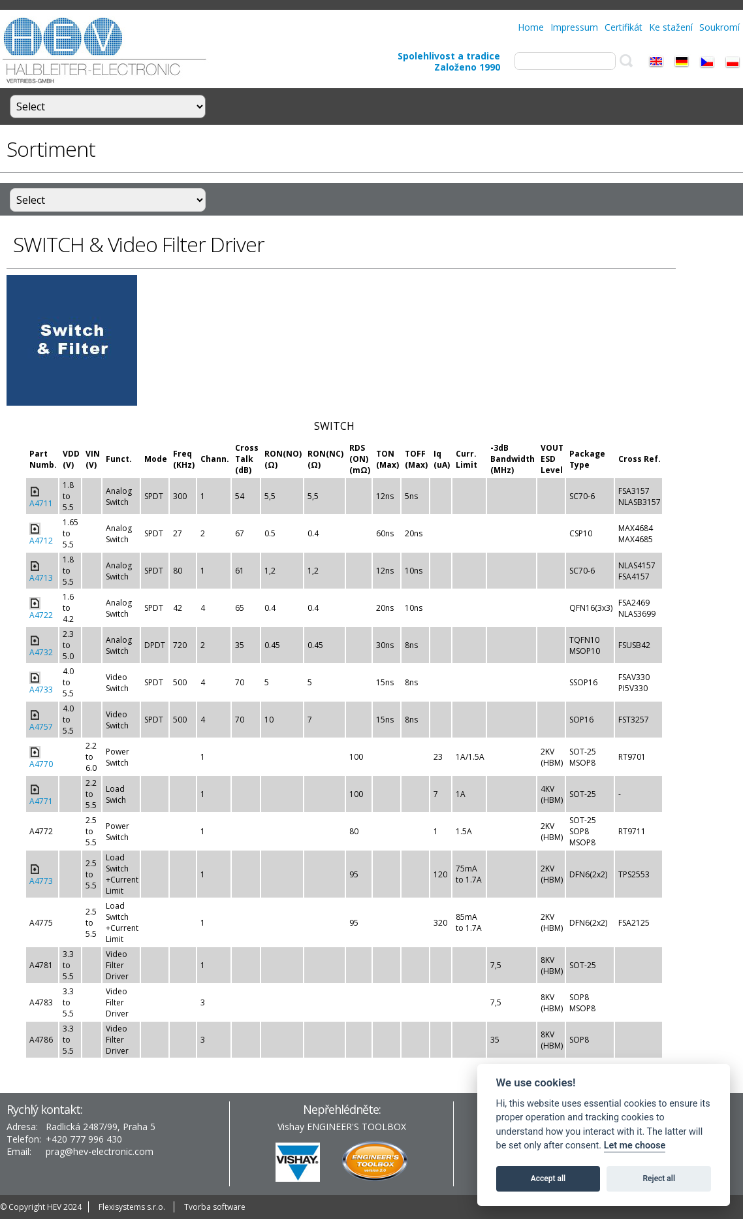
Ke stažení (671, 27)
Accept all (548, 1178)
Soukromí (719, 27)
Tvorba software (214, 1206)
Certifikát (623, 27)
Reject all (659, 1178)
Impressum (574, 27)
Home (531, 27)
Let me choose (635, 1145)
